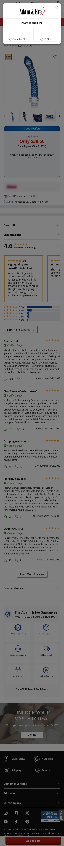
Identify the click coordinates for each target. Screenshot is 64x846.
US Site (47, 39)
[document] (32, 23)
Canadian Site (19, 39)
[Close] (57, 6)
